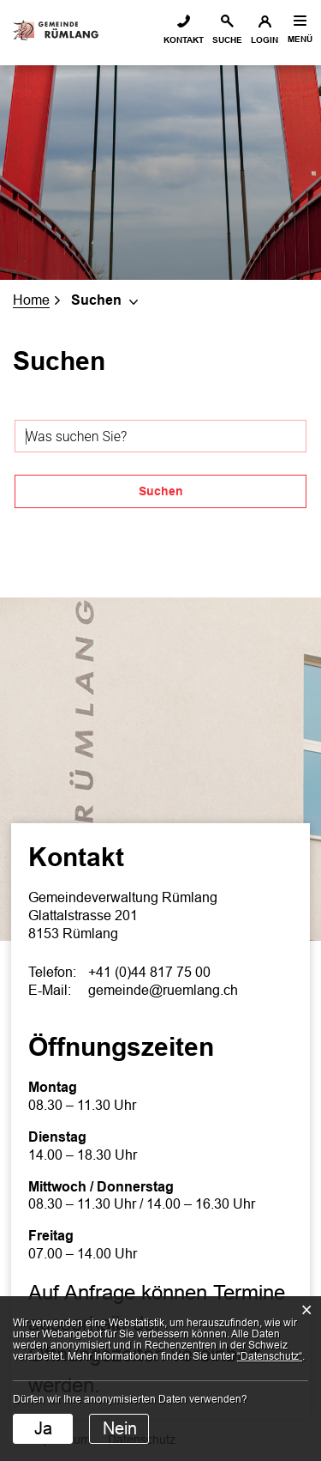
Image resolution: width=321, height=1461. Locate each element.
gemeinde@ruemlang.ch (163, 990)
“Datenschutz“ (269, 1356)
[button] (107, 300)
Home (31, 300)
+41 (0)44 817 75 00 (149, 972)
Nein (120, 1428)
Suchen (161, 491)
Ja (43, 1428)
